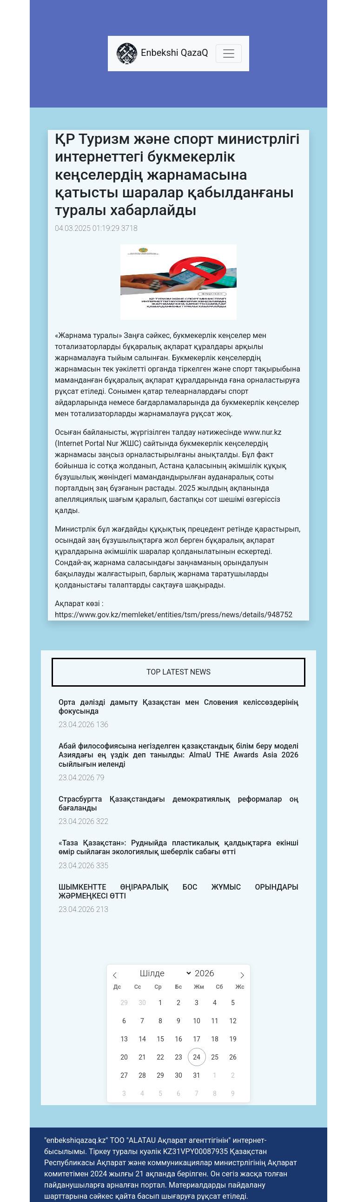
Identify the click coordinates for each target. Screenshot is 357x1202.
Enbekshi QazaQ (161, 53)
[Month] (163, 973)
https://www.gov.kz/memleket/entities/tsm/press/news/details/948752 (173, 614)
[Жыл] (207, 973)
